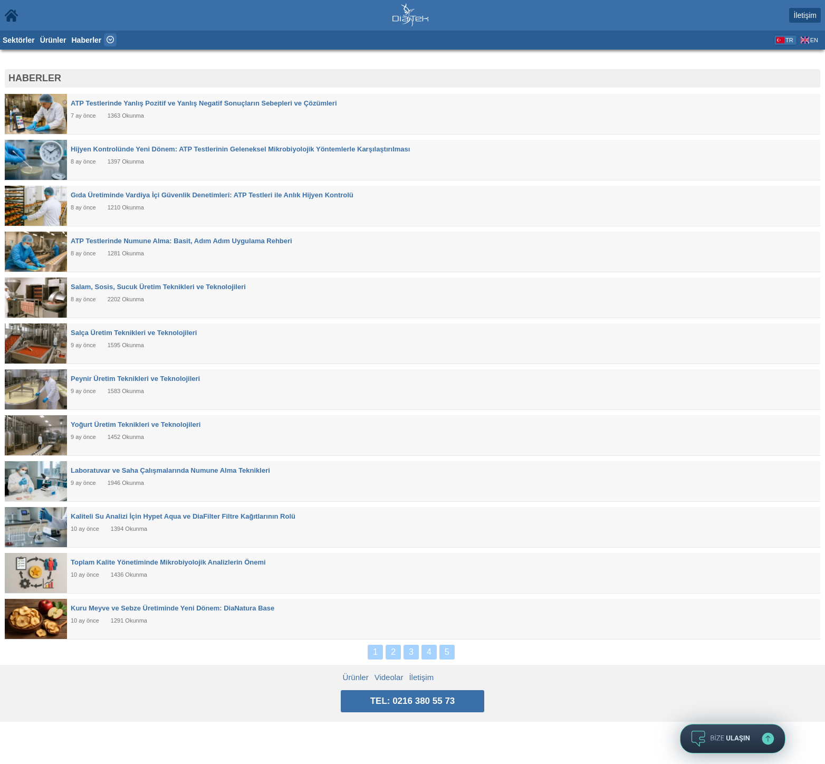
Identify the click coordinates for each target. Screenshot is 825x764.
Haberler (87, 40)
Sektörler (19, 40)
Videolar (389, 677)
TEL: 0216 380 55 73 (412, 701)
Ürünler (53, 40)
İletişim (805, 15)
